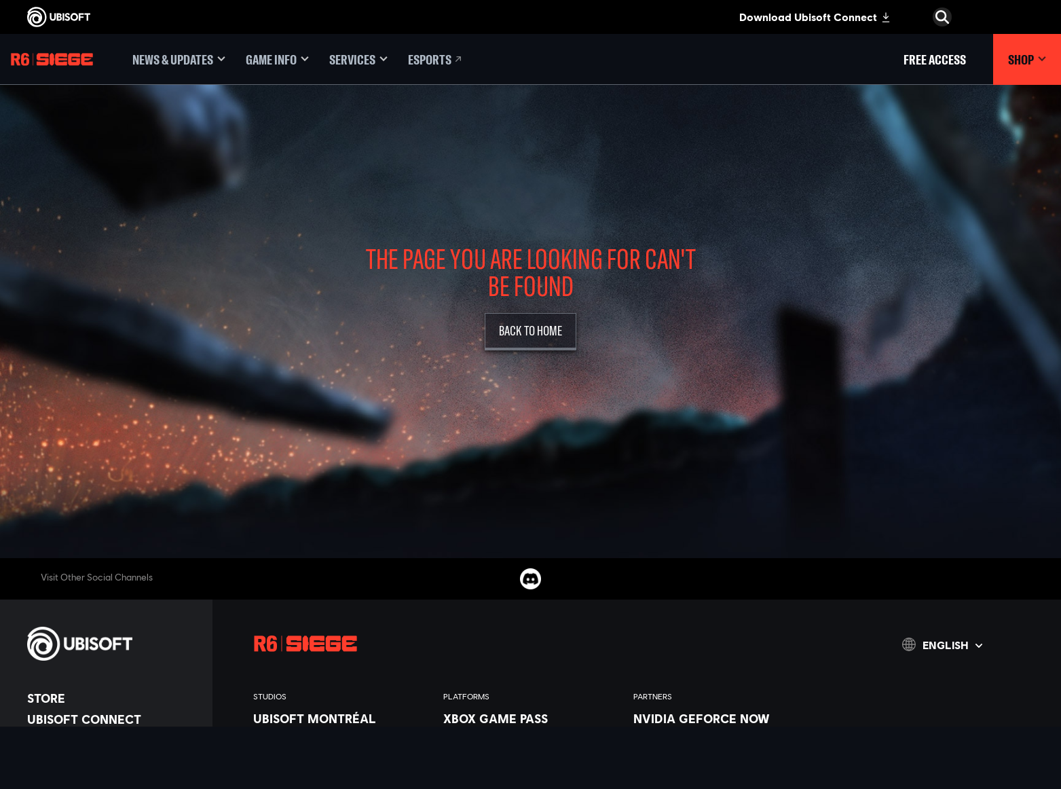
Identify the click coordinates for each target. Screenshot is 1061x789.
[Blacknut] (721, 734)
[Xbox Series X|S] (531, 734)
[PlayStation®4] (531, 781)
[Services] (358, 59)
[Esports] (436, 59)
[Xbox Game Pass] (531, 718)
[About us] (113, 740)
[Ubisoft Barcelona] (341, 734)
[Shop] (1027, 59)
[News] (113, 761)
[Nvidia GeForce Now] (721, 718)
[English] (942, 644)
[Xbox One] (531, 749)
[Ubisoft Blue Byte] (341, 749)
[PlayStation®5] (531, 765)
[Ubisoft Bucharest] (341, 765)
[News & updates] (178, 59)
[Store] (113, 698)
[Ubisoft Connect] (113, 719)
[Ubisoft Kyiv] (341, 781)
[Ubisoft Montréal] (341, 718)
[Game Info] (277, 59)
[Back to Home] (530, 331)
